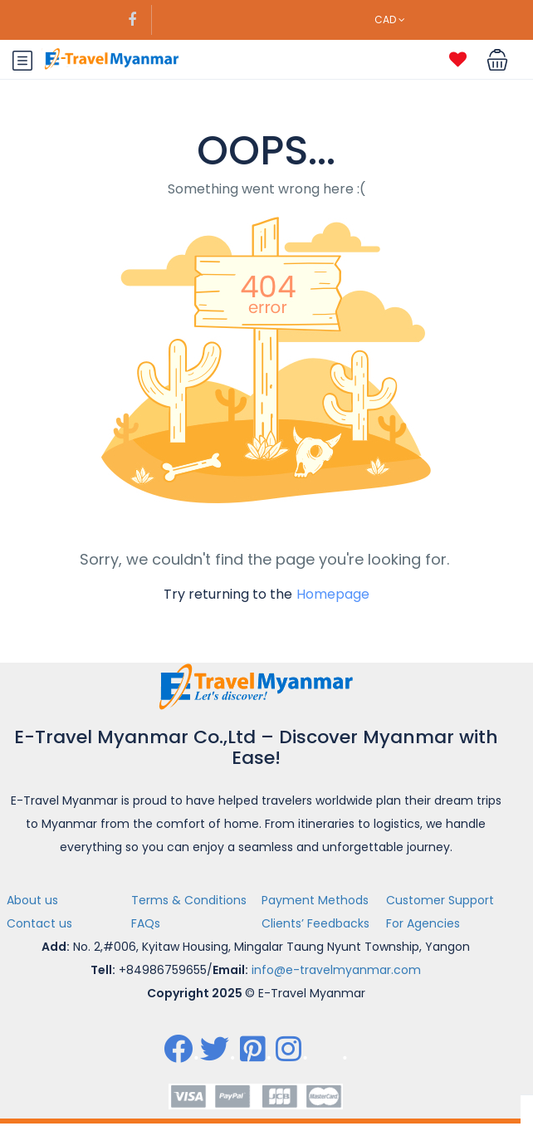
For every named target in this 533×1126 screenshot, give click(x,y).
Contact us (39, 923)
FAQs (145, 923)
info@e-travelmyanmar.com (336, 970)
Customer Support (440, 900)
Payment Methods (315, 900)
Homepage (332, 594)
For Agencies (423, 923)
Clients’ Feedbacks (315, 923)
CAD (389, 19)
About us (32, 900)
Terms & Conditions (189, 900)
